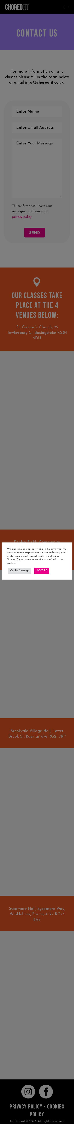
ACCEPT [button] (42, 570)
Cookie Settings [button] (19, 570)
